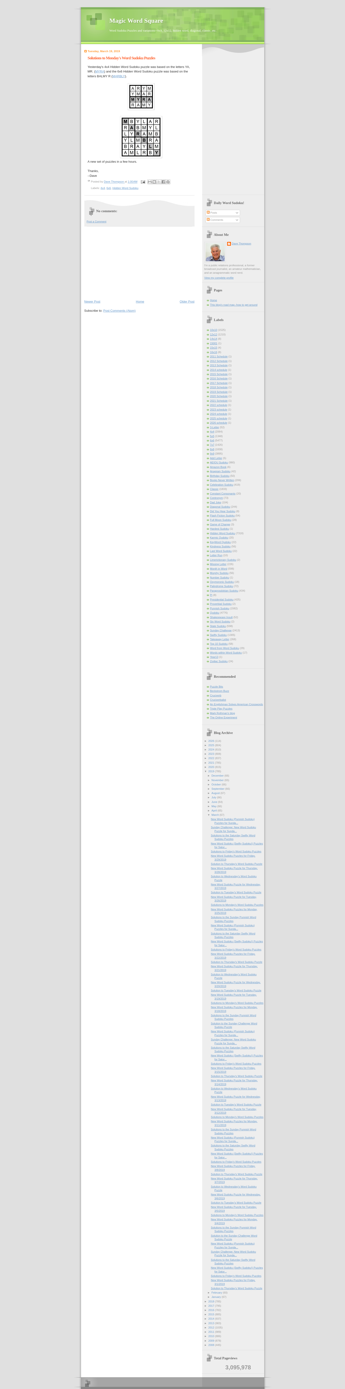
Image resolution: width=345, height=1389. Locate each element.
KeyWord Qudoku (220, 542)
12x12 (213, 334)
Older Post (187, 301)
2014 (211, 1318)
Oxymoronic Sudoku (222, 581)
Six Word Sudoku (220, 621)
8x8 (212, 449)
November (218, 780)
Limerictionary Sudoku (223, 559)
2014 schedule (218, 369)
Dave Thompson (114, 181)
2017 (211, 1305)
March (216, 814)
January (217, 1296)
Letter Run (216, 555)
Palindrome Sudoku (221, 586)
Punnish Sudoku (219, 608)
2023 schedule (218, 409)
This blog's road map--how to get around (234, 304)
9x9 (212, 453)
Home (140, 301)
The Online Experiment (223, 717)
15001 (214, 343)
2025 (211, 745)
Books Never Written (222, 480)
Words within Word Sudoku (226, 652)
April (215, 810)
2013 (211, 1323)
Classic (214, 489)
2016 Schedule (219, 378)
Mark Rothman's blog (222, 713)
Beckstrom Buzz (219, 690)
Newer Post (92, 301)
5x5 (212, 436)
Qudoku (214, 612)
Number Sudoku (219, 577)
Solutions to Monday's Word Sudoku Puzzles (237, 904)
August (216, 793)
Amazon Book (218, 467)
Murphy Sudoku (219, 573)
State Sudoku (218, 626)
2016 (211, 1310)
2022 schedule (218, 405)
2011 (211, 1331)
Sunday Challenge (221, 630)
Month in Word (218, 568)
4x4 (103, 188)
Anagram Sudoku (220, 471)
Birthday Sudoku (220, 475)
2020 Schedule (219, 396)
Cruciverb (215, 695)
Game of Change (220, 524)
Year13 (214, 657)
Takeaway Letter (219, 639)
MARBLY (118, 76)
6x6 (108, 188)
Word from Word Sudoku (224, 648)
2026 (211, 740)
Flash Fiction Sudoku (222, 515)
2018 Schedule (219, 387)
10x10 (213, 329)
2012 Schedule (219, 361)
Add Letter (216, 458)
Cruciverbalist (218, 699)
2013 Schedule (219, 365)
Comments (215, 219)
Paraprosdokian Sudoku (224, 590)
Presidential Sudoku (222, 599)
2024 (211, 749)
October (217, 784)
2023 (211, 753)
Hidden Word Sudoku (125, 188)
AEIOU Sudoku (219, 462)
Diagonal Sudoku (220, 506)
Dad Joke (215, 502)
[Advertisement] (139, 262)
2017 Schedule (219, 383)
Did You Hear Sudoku (223, 511)
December (218, 775)
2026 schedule (218, 422)
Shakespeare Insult (221, 617)
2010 (211, 1336)
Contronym (216, 497)
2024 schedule (218, 413)
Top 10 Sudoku (219, 643)
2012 (211, 1327)
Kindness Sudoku (220, 546)
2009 (211, 1340)
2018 (211, 1301)
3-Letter (214, 427)
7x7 (212, 444)
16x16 (213, 352)
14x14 (213, 338)
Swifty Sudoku (218, 634)
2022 (211, 758)
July (214, 797)
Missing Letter (218, 564)
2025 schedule (218, 418)
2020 (211, 767)
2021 (211, 762)
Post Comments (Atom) (119, 310)
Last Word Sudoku (221, 551)
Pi (211, 595)
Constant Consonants (223, 493)
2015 (211, 1314)
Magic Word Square (136, 20)
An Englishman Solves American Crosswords (236, 704)
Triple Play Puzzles (221, 708)
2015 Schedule (219, 374)
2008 (211, 1345)
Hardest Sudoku (219, 528)
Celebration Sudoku (221, 484)
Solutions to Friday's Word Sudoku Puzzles (236, 851)
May (214, 806)
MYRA (99, 71)
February (217, 1292)
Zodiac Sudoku (219, 661)
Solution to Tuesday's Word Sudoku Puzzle (236, 892)
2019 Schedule (219, 391)
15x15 (213, 347)
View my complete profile (219, 277)
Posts (212, 212)
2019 (211, 771)
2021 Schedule (219, 400)
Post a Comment (96, 221)
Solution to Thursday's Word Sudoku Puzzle (236, 863)
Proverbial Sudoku (221, 603)
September (218, 788)
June (215, 801)
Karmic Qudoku (219, 537)
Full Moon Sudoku (220, 519)
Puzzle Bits (216, 686)
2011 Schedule (219, 356)
